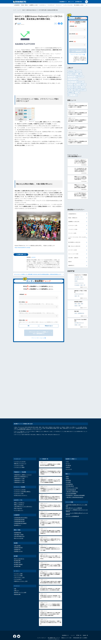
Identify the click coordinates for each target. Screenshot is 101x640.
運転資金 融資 (17, 581)
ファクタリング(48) (72, 228)
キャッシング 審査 (18, 563)
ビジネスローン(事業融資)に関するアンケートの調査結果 (77, 498)
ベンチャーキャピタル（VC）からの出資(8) (77, 237)
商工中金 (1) (78, 71)
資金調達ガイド (65, 622)
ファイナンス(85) (72, 232)
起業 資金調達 (17, 533)
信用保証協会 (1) (71, 71)
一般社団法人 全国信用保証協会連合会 (74, 484)
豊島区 (70, 282)
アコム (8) (77, 92)
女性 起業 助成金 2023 (19, 524)
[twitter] (62, 24)
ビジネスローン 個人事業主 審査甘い (22, 479)
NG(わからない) (49, 325)
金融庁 (67, 464)
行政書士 (80, 312)
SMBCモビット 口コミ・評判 (20, 568)
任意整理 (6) (83, 89)
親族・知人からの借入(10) (74, 245)
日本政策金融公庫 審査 (19, 507)
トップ (14, 10)
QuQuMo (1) (81, 81)
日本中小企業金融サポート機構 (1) (75, 73)
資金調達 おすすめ (18, 538)
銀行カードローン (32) (72, 95)
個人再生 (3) (70, 89)
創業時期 (72, 41)
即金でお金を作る (18, 495)
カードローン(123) (72, 249)
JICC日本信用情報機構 (71, 481)
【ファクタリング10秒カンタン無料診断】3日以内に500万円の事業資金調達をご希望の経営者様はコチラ (37, 274)
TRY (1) (84, 84)
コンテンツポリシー (41, 625)
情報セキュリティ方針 (66, 625)
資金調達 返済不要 (18, 535)
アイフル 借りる (18, 566)
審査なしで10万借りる (19, 490)
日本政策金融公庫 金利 (19, 509)
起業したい (16, 578)
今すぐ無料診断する (78, 51)
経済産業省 (68, 467)
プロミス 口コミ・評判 (19, 565)
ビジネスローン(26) (72, 224)
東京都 (73, 297)
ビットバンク (69, 456)
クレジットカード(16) (73, 252)
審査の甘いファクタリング (20, 451)
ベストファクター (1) (72, 76)
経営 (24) (76, 87)
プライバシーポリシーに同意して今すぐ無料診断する (38, 332)
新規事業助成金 (17, 520)
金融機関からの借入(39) (73, 220)
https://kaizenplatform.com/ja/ (22, 247)
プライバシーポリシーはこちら (37, 337)
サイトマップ (66, 628)
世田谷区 (79, 297)
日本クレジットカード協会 (72, 475)
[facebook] (59, 24)
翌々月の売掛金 (24, 311)
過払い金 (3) (82, 87)
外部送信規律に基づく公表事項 (80, 625)
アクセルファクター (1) (72, 81)
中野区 (83, 297)
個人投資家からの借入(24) (74, 241)
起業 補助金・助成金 (18, 522)
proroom (19, 23)
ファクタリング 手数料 (19, 454)
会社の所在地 (73, 34)
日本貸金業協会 (69, 471)
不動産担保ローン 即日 (19, 467)
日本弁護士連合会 (70, 473)
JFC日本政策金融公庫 (71, 477)
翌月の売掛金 (23, 302)
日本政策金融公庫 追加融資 (20, 510)
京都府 (80, 289)
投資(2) (70, 260)
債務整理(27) (71, 264)
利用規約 (78, 628)
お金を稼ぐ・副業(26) (73, 256)
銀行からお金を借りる (19, 546)
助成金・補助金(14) (72, 216)
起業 (15, 576)
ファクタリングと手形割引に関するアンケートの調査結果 (77, 501)
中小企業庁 (68, 469)
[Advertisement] (39, 162)
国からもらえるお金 (18, 525)
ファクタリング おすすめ (20, 449)
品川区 (83, 312)
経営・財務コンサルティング (73, 312)
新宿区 (76, 297)
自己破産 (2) (76, 89)
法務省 (67, 466)
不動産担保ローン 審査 (19, 469)
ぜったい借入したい (18, 497)
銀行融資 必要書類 (18, 551)
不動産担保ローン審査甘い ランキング (22, 462)
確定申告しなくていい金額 (20, 579)
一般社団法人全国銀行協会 (72, 479)
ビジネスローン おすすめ (20, 477)
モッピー (68, 451)
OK (28, 325)
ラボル (67, 449)
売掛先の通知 (23, 320)
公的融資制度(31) (72, 212)
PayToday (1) (80, 76)
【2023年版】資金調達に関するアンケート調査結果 (76, 493)
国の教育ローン (17, 512)
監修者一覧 (85, 622)
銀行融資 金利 (17, 550)
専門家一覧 (78, 622)
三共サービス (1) (77, 84)
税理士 (70, 297)
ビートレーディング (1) (72, 79)
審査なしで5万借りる (19, 492)
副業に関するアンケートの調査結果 (74, 495)
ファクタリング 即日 (18, 453)
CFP (72, 282)
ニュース (19, 10)
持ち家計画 (68, 453)
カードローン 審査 (18, 561)
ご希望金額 (23, 294)
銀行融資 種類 (17, 553)
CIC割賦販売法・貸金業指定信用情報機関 (75, 483)
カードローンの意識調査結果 (72, 503)
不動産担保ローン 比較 (19, 466)
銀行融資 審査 (17, 548)
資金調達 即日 (17, 537)
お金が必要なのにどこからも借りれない (23, 494)
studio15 (68, 454)
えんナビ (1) (70, 84)
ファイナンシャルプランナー (73, 289)
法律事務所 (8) (71, 92)
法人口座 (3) (70, 87)
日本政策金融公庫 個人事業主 (21, 505)
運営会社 (73, 628)
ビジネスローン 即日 (18, 481)
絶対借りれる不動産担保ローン (21, 464)
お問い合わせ (85, 628)
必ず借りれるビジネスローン (20, 482)
